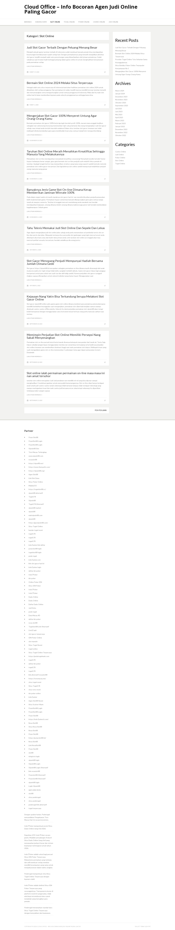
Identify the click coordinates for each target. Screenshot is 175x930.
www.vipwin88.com (36, 456)
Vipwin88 (32, 500)
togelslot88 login (35, 552)
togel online (33, 649)
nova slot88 (33, 623)
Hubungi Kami (41, 22)
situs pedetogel (35, 797)
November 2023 (121, 100)
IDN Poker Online (35, 638)
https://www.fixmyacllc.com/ (39, 467)
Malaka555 (33, 486)
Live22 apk (33, 630)
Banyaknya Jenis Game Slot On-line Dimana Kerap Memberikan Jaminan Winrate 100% (59, 191)
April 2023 (119, 117)
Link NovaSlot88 (35, 745)
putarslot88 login (35, 549)
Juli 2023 (118, 109)
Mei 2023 (118, 114)
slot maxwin (33, 641)
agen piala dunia (35, 790)
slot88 (31, 753)
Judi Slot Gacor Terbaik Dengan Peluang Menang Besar (62, 47)
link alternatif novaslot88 (38, 675)
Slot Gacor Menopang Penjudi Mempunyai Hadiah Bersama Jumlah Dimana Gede (65, 262)
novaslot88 (33, 460)
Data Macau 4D (34, 615)
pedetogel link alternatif (38, 805)
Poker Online (83, 22)
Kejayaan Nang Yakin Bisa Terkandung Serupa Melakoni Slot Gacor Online (65, 298)
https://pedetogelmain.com (39, 656)
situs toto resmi (35, 690)
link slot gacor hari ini (36, 563)
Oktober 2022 (120, 135)
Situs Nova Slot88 (35, 727)
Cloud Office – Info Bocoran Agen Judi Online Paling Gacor (80, 9)
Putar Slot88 (33, 437)
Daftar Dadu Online (36, 604)
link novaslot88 (34, 771)
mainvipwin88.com (35, 515)
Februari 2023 (120, 123)
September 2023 (121, 105)
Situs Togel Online (36, 526)
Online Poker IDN (35, 582)
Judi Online (113, 22)
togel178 (32, 534)
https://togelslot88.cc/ (37, 489)
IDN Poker (32, 857)
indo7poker (33, 697)
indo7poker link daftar (37, 545)
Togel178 (32, 497)
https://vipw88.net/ (36, 463)
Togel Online (69, 22)
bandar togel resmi (36, 530)
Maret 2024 (119, 91)
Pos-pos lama (101, 410)
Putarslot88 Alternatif (37, 775)
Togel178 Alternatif (36, 504)
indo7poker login (35, 567)
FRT (149, 926)
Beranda (28, 22)
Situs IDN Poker (35, 586)
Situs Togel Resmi (35, 645)
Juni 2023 (118, 111)
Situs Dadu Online (31, 840)
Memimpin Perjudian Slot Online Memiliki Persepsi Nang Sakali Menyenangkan (64, 336)
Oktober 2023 (120, 103)
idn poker (32, 578)
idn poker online (35, 693)
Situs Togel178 (34, 686)
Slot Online (55, 22)
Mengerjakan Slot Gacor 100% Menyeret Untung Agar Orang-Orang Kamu (62, 117)
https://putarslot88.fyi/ (37, 738)
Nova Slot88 (33, 723)
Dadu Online (33, 597)
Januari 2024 (120, 94)
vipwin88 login (34, 760)
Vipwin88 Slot (34, 448)
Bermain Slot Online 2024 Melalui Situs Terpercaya (59, 83)
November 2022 (121, 132)
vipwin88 (32, 511)
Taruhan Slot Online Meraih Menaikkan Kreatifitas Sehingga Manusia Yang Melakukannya (66, 152)
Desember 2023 (121, 97)
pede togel (33, 556)
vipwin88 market (35, 508)
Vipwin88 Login (34, 764)
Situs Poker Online (36, 482)
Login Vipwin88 (34, 786)
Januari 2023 (120, 126)
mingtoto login (34, 756)
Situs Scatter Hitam (36, 704)
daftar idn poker (35, 571)
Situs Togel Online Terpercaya (40, 652)
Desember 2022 (121, 129)
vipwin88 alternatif (36, 493)
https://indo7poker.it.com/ (38, 719)
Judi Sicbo (32, 608)
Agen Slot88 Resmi (36, 701)
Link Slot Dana (34, 478)
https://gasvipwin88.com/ (38, 523)
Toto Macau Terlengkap (38, 452)
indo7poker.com (35, 560)
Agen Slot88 (33, 474)
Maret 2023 (119, 120)
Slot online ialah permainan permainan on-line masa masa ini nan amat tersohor (66, 374)
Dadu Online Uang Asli (32, 829)
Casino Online (99, 22)
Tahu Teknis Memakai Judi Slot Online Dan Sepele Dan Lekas (66, 228)
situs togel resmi (35, 682)
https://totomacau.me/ (37, 678)
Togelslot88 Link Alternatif (39, 627)
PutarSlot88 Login (35, 441)
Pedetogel (46, 814)
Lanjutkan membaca (35, 66)
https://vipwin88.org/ (37, 471)
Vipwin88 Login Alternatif (38, 768)
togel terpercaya (35, 808)
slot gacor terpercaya (37, 634)
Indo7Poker (33, 575)
